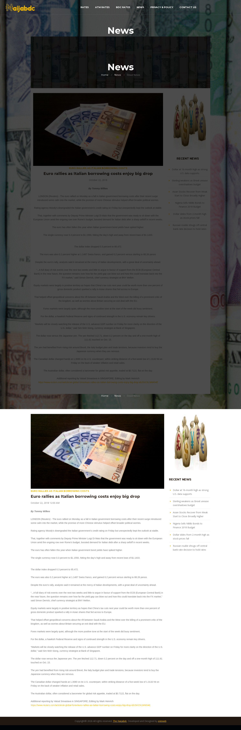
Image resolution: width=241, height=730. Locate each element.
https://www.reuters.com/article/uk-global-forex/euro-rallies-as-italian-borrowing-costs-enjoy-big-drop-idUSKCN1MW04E (98, 382)
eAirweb (162, 721)
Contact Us (188, 7)
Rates (85, 7)
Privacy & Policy (161, 7)
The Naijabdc (120, 721)
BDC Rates (123, 7)
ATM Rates (102, 7)
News (140, 7)
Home (104, 74)
